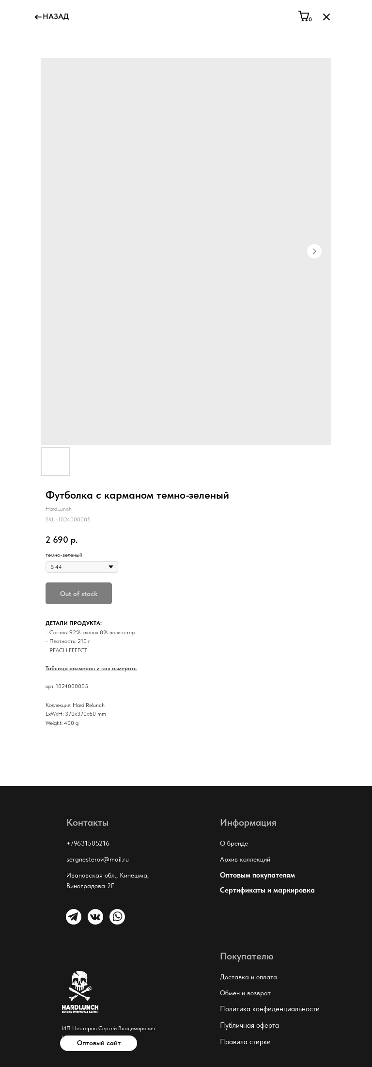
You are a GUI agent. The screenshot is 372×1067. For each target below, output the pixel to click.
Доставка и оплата (248, 977)
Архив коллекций (245, 859)
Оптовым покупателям (257, 875)
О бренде (234, 843)
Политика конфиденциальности (270, 1008)
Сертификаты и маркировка (267, 890)
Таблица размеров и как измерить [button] (91, 668)
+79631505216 (87, 843)
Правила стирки (245, 1041)
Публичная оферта (249, 1025)
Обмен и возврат (245, 993)
